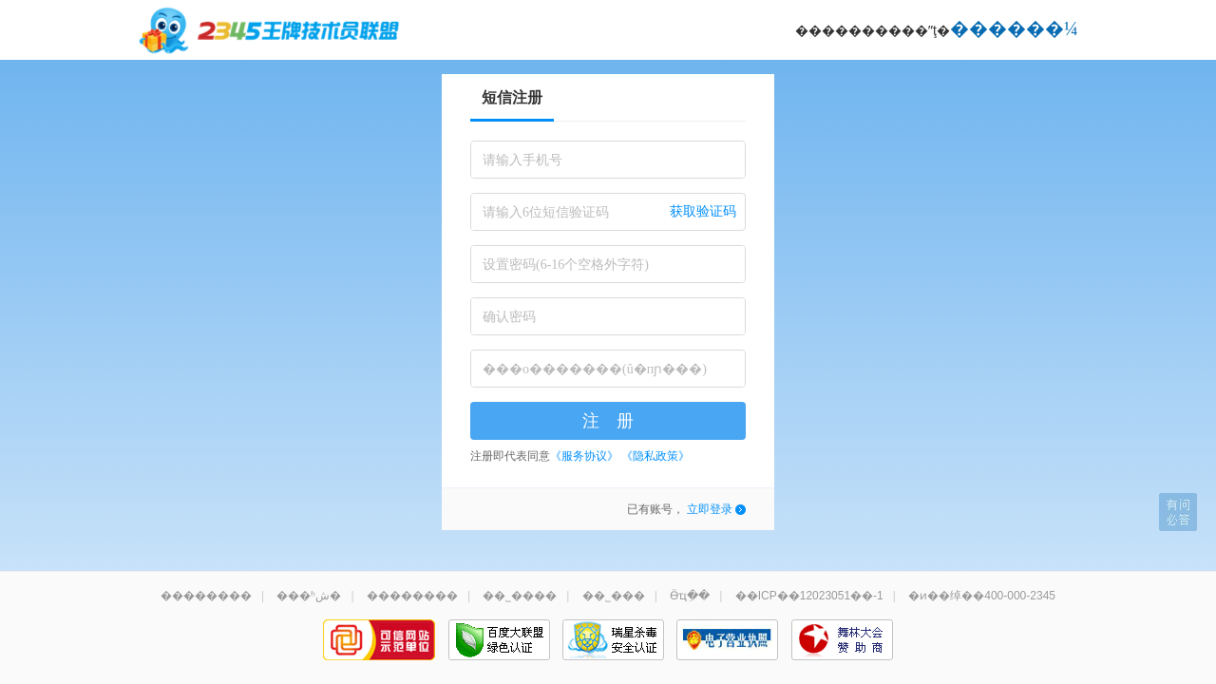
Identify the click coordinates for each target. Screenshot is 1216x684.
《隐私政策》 (655, 456)
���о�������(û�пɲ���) (595, 369)
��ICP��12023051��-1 (809, 595)
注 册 (608, 420)
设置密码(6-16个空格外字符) (566, 264)
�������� (206, 595)
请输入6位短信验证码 (546, 212)
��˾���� (520, 595)
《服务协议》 (584, 456)
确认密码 (509, 317)
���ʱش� (308, 595)
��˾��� (613, 595)
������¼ (1014, 28)
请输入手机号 (522, 160)
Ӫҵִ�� (690, 595)
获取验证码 (703, 211)
